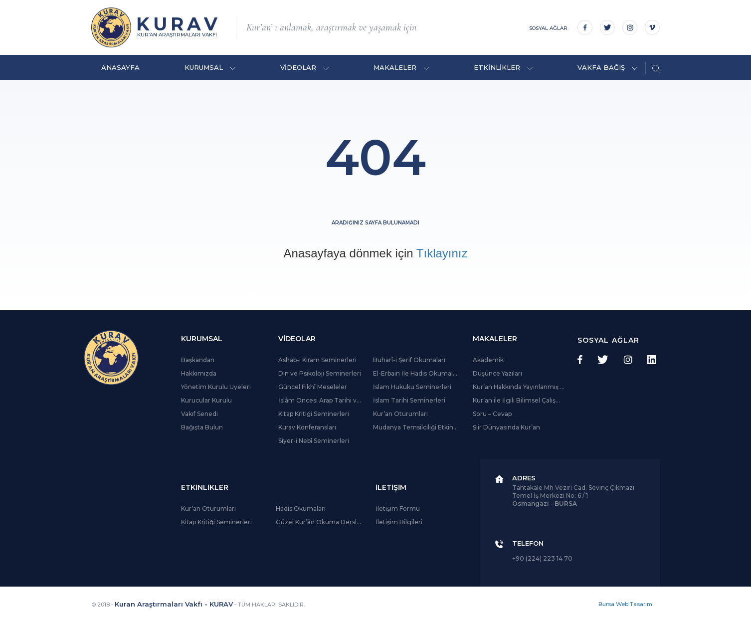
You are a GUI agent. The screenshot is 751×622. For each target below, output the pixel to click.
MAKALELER (401, 67)
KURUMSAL (210, 67)
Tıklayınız (442, 253)
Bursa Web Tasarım (625, 604)
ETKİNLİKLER (503, 67)
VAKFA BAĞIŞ (607, 67)
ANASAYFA (120, 67)
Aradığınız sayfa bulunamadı (375, 222)
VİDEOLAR (304, 67)
